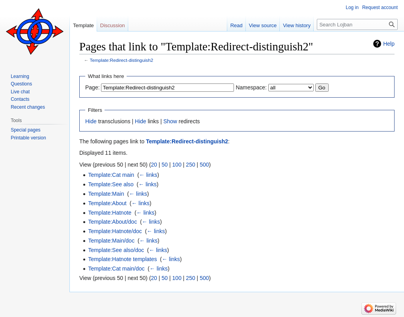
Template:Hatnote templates (122, 259)
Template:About (107, 203)
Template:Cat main (111, 175)
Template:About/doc (112, 222)
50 (165, 164)
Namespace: (251, 87)
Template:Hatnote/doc (115, 231)
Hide (91, 121)
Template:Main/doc (111, 240)
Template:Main (106, 194)
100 (176, 164)
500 (204, 164)
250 (190, 164)
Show (170, 121)
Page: (92, 87)
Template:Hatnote (109, 212)
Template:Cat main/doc (116, 268)
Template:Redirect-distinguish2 (121, 60)
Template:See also (110, 184)
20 (154, 164)
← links (148, 175)
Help (389, 44)
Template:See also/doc (116, 250)
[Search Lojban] (357, 24)
